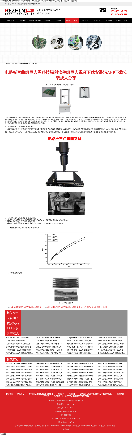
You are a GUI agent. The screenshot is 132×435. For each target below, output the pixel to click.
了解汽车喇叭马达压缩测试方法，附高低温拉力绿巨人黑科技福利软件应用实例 (95, 385)
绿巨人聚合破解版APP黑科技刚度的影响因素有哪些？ (25, 369)
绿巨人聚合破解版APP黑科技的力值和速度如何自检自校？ (88, 373)
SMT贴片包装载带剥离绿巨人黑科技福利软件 (114, 337)
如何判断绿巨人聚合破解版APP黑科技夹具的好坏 (85, 366)
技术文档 (97, 20)
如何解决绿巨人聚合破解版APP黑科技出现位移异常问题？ (88, 376)
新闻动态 (85, 20)
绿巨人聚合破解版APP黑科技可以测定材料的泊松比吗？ (87, 363)
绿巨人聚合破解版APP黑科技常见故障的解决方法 (54, 376)
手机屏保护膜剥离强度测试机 (47, 341)
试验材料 (34, 63)
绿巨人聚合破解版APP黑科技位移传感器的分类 (115, 366)
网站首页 (10, 20)
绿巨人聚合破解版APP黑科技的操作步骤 (20, 379)
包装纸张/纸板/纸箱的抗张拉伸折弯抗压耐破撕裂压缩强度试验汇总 (30, 347)
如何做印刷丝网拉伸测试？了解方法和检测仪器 (53, 385)
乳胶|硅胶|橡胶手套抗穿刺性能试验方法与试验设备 (85, 337)
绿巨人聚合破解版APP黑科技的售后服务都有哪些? (24, 373)
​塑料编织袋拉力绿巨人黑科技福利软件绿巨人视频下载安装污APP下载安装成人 (34, 337)
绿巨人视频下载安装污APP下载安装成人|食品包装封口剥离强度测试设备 (93, 347)
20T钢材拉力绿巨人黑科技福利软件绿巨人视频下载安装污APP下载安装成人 (33, 350)
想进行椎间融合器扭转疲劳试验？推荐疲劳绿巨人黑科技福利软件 (29, 385)
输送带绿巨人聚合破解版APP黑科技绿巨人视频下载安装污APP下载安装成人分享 (65, 350)
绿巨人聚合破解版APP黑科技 (21, 63)
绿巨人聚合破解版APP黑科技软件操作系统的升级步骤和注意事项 (29, 382)
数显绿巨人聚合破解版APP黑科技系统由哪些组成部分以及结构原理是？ (32, 363)
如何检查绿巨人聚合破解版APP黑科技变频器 (52, 379)
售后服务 (109, 20)
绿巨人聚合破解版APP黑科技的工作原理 (112, 373)
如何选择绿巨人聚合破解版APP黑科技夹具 (21, 366)
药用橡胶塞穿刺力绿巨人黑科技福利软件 (20, 344)
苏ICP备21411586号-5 (66, 422)
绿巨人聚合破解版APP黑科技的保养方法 (112, 379)
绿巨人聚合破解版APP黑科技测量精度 (50, 382)
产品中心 (22, 20)
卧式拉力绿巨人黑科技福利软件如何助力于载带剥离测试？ (88, 382)
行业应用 (59, 20)
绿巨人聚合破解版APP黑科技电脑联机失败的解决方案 (86, 369)
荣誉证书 (47, 20)
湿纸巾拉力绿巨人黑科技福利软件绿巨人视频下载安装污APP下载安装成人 (63, 337)
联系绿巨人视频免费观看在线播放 (77, 396)
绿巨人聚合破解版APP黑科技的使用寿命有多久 (53, 373)
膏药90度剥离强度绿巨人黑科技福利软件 (82, 341)
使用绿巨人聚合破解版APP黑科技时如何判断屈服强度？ (56, 363)
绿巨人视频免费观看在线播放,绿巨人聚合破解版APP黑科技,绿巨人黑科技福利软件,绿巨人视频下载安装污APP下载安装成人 (39, 1)
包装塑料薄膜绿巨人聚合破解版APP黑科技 (26, 307)
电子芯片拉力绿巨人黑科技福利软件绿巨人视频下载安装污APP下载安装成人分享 (65, 353)
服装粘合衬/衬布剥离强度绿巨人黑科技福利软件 (53, 347)
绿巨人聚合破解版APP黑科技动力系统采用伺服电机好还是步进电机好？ (62, 369)
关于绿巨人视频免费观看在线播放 (40, 394)
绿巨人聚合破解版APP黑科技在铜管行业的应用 (115, 344)
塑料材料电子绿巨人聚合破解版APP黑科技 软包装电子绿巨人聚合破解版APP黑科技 (77, 307)
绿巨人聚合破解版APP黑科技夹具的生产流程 (52, 366)
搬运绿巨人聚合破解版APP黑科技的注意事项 (83, 379)
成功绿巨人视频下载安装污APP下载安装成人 (96, 394)
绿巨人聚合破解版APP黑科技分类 (110, 376)
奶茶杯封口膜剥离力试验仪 (15, 341)
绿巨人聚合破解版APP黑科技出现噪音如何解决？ (23, 376)
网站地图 (66, 429)
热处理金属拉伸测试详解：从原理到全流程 (113, 385)
